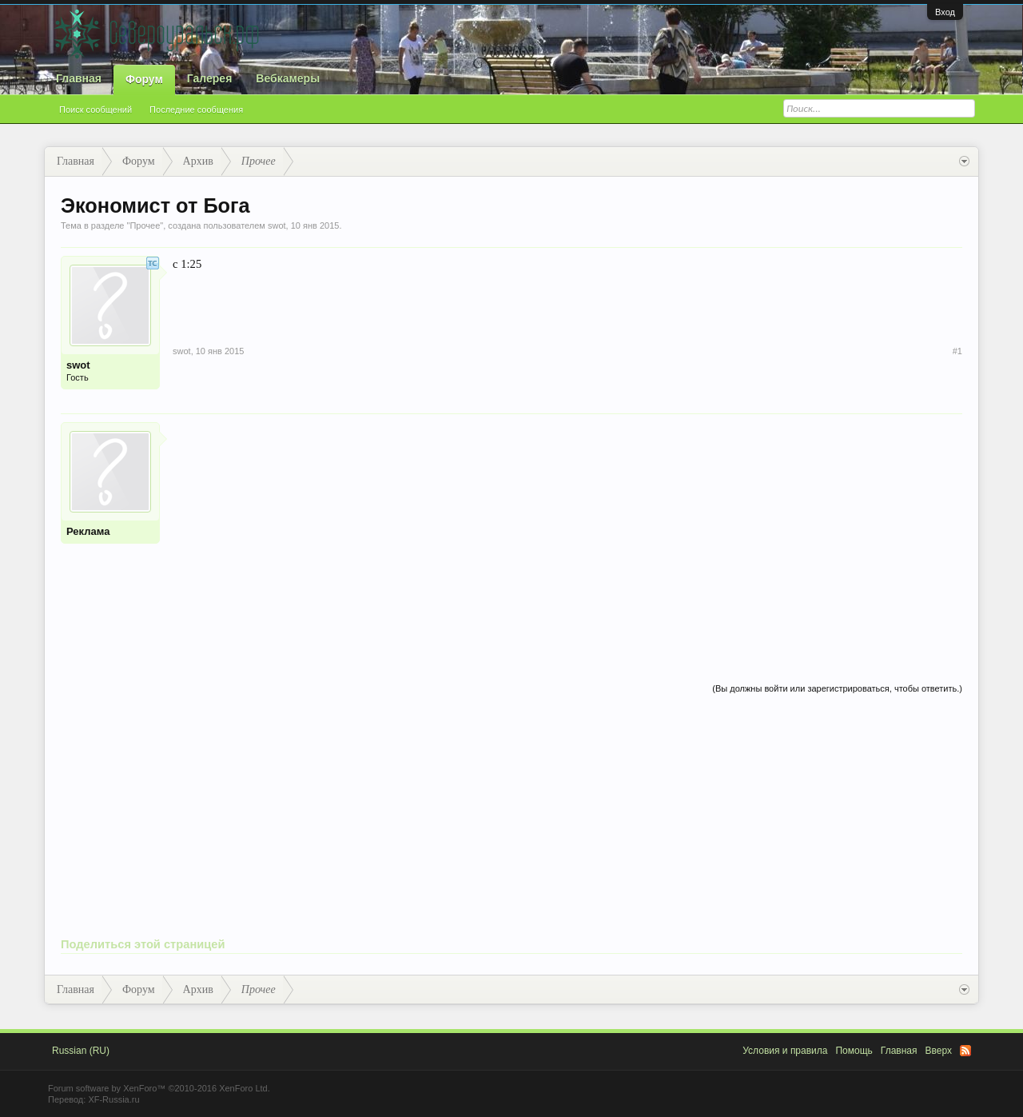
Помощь (853, 1050)
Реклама (87, 531)
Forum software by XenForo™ (159, 1088)
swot (277, 225)
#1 (957, 351)
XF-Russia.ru (113, 1099)
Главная (79, 78)
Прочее (144, 225)
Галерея (210, 78)
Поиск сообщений (95, 109)
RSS (965, 1050)
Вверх (938, 1050)
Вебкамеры (288, 78)
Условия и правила (784, 1050)
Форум (144, 79)
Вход (945, 12)
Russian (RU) (80, 1050)
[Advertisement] (567, 534)
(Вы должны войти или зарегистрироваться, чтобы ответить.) (837, 688)
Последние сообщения (196, 109)
